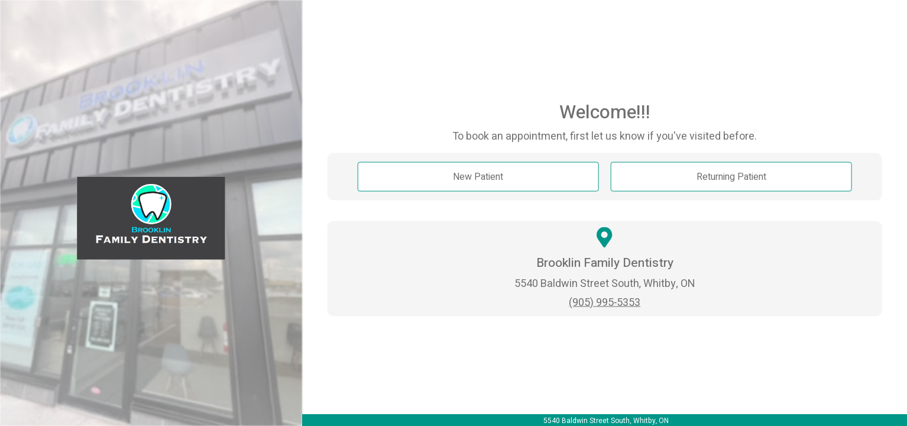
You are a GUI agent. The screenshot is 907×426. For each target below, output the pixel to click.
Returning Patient (731, 177)
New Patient (478, 177)
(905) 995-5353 (604, 302)
